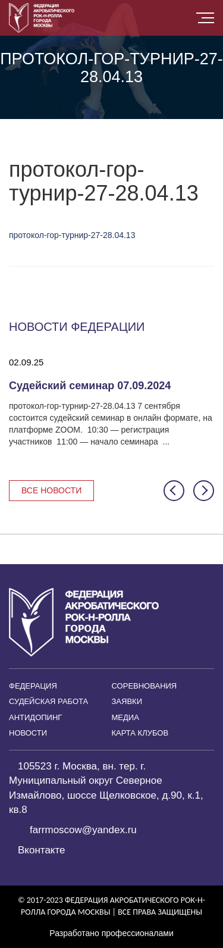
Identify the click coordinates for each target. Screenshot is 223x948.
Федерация (33, 685)
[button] (174, 490)
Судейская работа (48, 701)
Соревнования (144, 685)
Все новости (51, 490)
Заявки (127, 701)
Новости (28, 732)
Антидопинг (35, 717)
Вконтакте (41, 850)
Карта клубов (140, 732)
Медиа (125, 717)
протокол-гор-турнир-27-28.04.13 (72, 235)
